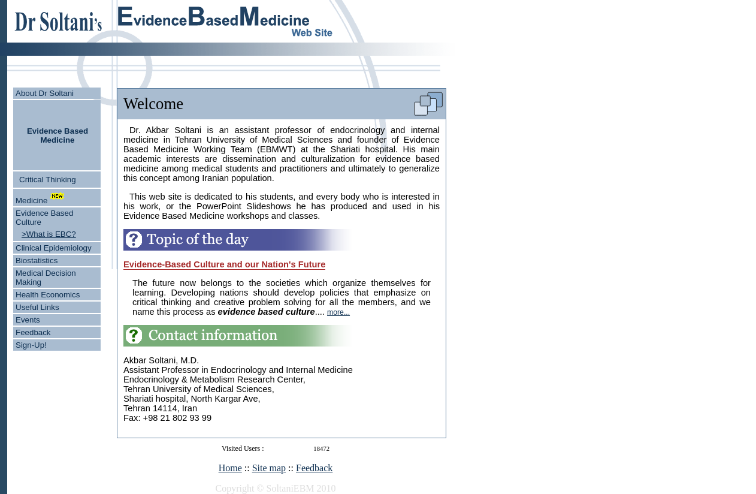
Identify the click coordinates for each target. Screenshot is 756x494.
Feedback (33, 332)
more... (338, 312)
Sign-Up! (31, 345)
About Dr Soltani (45, 93)
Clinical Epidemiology (54, 247)
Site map (269, 468)
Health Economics (48, 294)
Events (28, 319)
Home (230, 468)
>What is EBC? (49, 234)
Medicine (31, 200)
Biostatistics (37, 260)
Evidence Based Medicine (57, 135)
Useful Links (37, 307)
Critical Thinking (47, 179)
